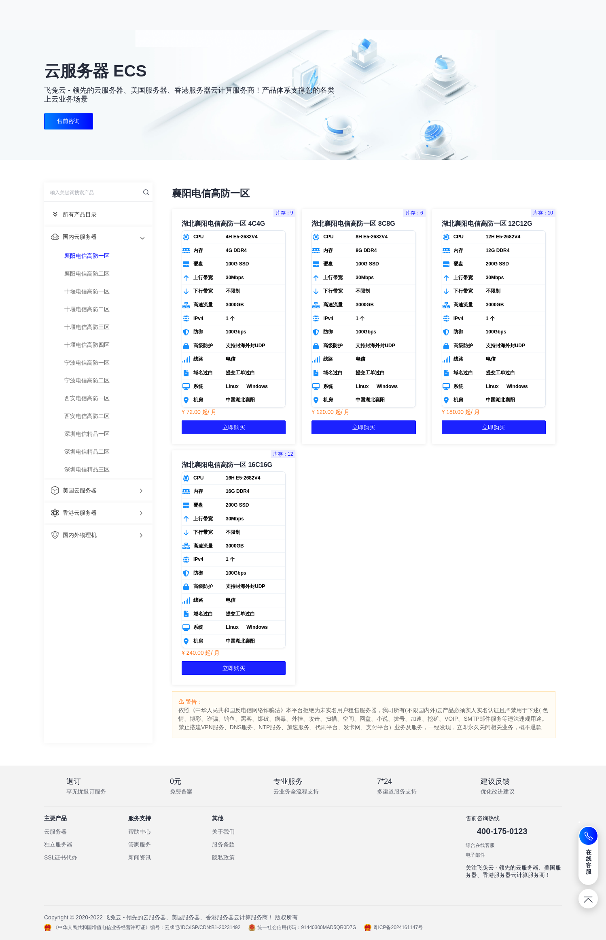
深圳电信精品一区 (87, 434)
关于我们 (223, 831)
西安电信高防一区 (87, 398)
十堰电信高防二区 (87, 309)
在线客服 (589, 862)
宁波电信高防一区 (87, 362)
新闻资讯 (139, 857)
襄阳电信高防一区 (87, 256)
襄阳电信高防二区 (87, 273)
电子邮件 (475, 855)
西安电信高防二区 (87, 416)
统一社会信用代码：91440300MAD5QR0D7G (302, 927)
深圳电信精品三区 (87, 469)
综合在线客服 (480, 845)
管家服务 (139, 844)
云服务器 (55, 831)
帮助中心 (139, 831)
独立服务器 (58, 844)
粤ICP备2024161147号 (393, 927)
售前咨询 (68, 121)
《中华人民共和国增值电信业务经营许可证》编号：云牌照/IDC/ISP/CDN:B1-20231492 (142, 927)
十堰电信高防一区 (87, 291)
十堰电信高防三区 (87, 327)
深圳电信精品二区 (87, 451)
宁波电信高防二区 (87, 380)
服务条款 (223, 844)
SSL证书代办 (60, 857)
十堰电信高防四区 (87, 345)
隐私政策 (223, 857)
